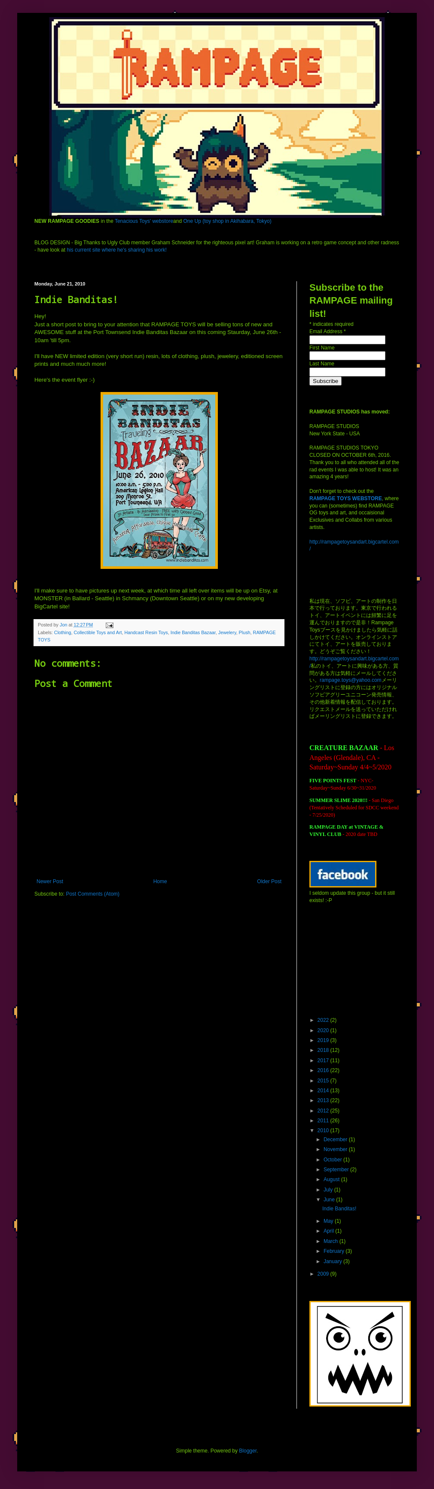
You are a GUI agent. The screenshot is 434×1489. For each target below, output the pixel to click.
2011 (324, 1121)
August (332, 1179)
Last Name (321, 364)
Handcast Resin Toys (146, 632)
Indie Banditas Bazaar (193, 632)
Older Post (269, 881)
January (333, 1261)
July (329, 1190)
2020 (324, 1030)
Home (160, 881)
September (337, 1170)
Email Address (327, 331)
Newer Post (50, 881)
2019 (324, 1040)
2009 (324, 1274)
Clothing (62, 632)
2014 (324, 1091)
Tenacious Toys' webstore (144, 221)
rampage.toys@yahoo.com (351, 680)
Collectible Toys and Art (97, 632)
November (336, 1149)
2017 (324, 1060)
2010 (324, 1130)
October (333, 1160)
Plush (245, 632)
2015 (324, 1081)
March (331, 1241)
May (329, 1221)
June (330, 1200)
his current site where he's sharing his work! (116, 250)
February (334, 1251)
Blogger (248, 1451)
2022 (324, 1020)
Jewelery (227, 632)
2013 (324, 1100)
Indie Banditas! (339, 1209)
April (329, 1231)
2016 (324, 1070)
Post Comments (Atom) (92, 894)
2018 (324, 1050)
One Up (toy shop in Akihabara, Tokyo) (227, 221)
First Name (322, 348)
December (336, 1140)
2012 (324, 1111)
